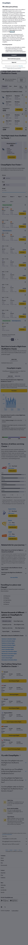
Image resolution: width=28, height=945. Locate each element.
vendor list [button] (12, 31)
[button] (14, 55)
